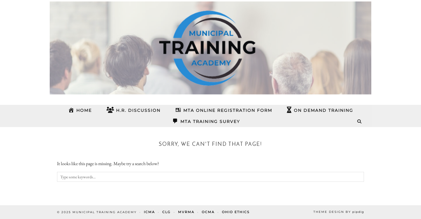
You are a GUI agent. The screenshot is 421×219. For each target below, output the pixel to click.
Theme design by (338, 212)
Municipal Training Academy (105, 212)
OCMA (208, 212)
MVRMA (186, 212)
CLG (166, 212)
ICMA (149, 212)
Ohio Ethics (236, 212)
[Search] (359, 121)
